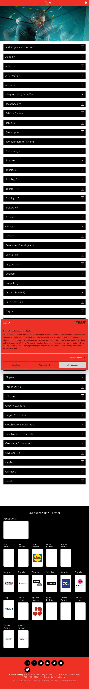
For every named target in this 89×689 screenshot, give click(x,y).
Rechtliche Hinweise (68, 681)
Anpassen (44, 365)
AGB (57, 681)
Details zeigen (76, 357)
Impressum (37, 681)
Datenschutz (48, 681)
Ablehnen (16, 365)
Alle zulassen (72, 365)
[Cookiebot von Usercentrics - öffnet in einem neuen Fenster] (76, 322)
